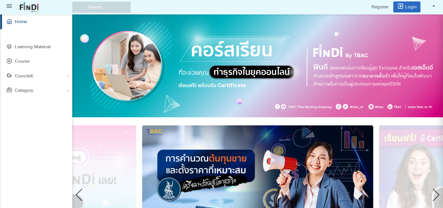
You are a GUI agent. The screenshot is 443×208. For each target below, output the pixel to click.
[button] (79, 195)
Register (380, 7)
